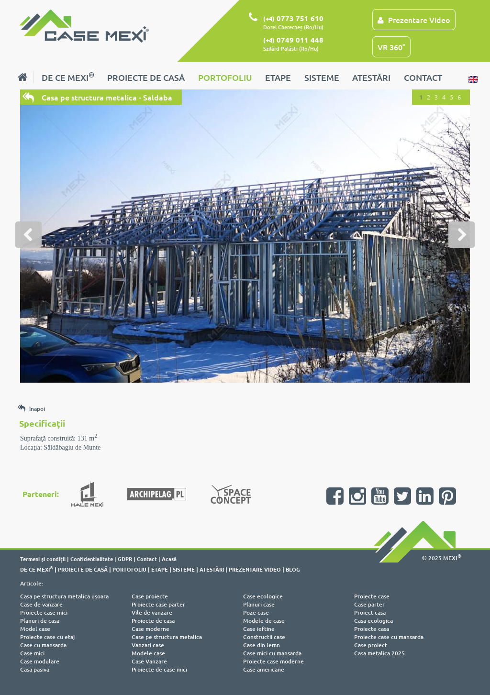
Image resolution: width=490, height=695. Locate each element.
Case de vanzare (41, 604)
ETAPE (278, 77)
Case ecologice (263, 596)
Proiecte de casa (153, 621)
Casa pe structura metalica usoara (64, 596)
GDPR (125, 559)
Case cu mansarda (43, 645)
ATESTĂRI (371, 77)
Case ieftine (259, 629)
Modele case (148, 653)
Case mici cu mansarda (272, 653)
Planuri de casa (39, 621)
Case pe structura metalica (167, 637)
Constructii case (264, 637)
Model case (35, 629)
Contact (147, 559)
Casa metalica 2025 (379, 653)
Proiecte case (372, 596)
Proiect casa (370, 612)
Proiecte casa (371, 629)
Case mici (32, 653)
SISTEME (321, 77)
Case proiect (370, 645)
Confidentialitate (91, 559)
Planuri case (259, 604)
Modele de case (264, 621)
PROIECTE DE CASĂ (146, 77)
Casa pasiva (34, 669)
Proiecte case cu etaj (47, 637)
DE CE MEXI (68, 76)
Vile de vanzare (152, 612)
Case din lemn (261, 645)
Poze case (256, 612)
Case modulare (39, 661)
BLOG (293, 569)
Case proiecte (150, 596)
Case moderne (150, 629)
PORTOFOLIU (225, 77)
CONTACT (423, 77)
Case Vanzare (149, 661)
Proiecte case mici (43, 612)
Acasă (169, 559)
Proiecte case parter (158, 604)
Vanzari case (148, 645)
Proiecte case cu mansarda (388, 637)
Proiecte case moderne (273, 661)
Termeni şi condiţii (43, 559)
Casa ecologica (373, 621)
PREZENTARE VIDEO (255, 569)
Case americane (263, 669)
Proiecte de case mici (159, 669)
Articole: (31, 583)
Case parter (369, 604)
